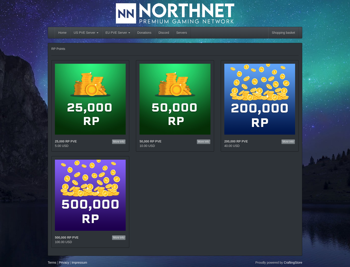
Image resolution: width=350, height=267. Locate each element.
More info (118, 141)
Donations (144, 32)
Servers (181, 32)
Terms (52, 262)
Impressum (79, 262)
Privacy (64, 262)
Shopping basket (283, 32)
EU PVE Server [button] (118, 32)
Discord (163, 32)
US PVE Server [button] (86, 32)
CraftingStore (293, 262)
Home (62, 32)
